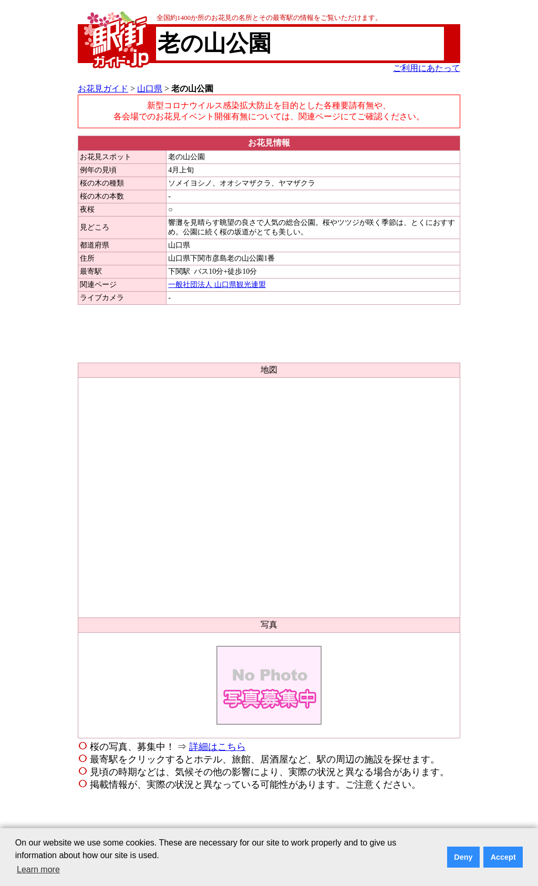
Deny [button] (463, 857)
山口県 (149, 88)
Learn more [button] (38, 869)
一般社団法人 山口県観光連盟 (217, 285)
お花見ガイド (103, 88)
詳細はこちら (217, 746)
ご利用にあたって (426, 68)
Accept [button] (503, 857)
